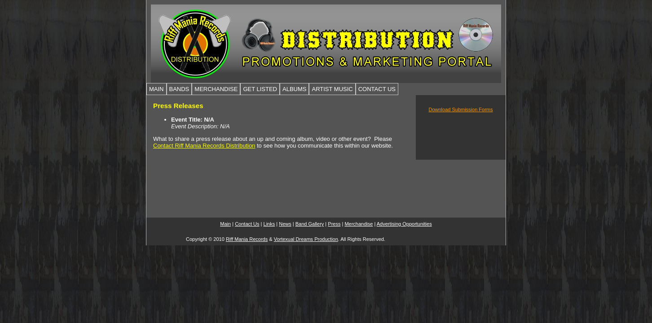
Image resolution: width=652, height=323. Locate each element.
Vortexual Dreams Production (306, 239)
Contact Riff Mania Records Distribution (204, 145)
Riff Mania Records (247, 239)
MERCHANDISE (216, 89)
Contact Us (247, 224)
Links (269, 224)
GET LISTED (260, 89)
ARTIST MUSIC (332, 89)
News (285, 224)
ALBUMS (294, 89)
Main (225, 224)
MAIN (156, 89)
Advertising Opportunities (404, 224)
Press (334, 224)
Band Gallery (309, 224)
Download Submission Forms (460, 109)
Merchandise (358, 224)
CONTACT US (377, 89)
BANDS (179, 89)
